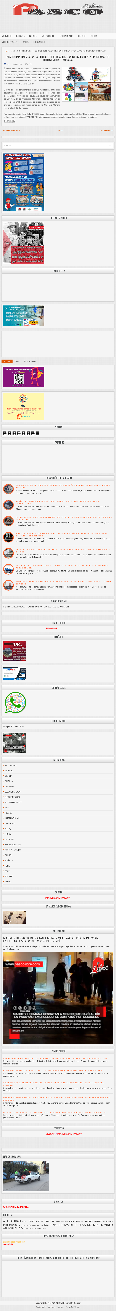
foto (7, 807)
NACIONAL (9, 839)
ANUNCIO (9, 770)
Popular (7, 361)
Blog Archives (30, 361)
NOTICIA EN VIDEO (66, 35)
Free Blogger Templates (55, 1307)
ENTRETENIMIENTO (13, 802)
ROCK (7, 871)
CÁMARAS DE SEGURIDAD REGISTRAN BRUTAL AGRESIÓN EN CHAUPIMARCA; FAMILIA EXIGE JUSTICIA (55, 1058)
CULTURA (9, 781)
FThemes (76, 1307)
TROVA (8, 881)
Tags (17, 361)
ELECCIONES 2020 (12, 792)
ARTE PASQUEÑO (50, 35)
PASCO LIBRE (56, 1303)
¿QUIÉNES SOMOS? (11, 41)
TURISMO (21, 35)
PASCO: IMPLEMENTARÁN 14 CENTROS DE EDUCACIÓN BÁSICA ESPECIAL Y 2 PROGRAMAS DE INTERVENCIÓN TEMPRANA (58, 58)
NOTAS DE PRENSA (13, 844)
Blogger (77, 1303)
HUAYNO (8, 813)
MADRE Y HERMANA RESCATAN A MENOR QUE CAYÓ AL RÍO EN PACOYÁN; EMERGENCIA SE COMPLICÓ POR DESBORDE (51, 939)
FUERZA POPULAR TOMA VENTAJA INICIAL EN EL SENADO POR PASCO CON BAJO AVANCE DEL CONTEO (54, 1112)
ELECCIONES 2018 (12, 797)
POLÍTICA (93, 35)
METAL (8, 829)
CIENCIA (8, 776)
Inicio (60, 130)
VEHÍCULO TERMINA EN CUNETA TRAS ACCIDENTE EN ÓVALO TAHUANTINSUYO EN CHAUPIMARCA (52, 1070)
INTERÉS (34, 35)
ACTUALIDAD (6, 35)
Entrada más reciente (11, 130)
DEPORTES (81, 35)
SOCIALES (9, 876)
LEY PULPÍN (9, 823)
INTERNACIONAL (39, 42)
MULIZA (8, 834)
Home (7, 51)
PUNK (7, 866)
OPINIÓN (26, 42)
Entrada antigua (107, 130)
